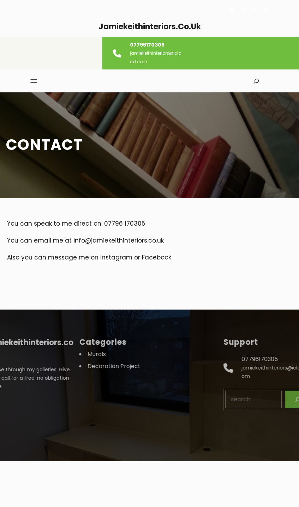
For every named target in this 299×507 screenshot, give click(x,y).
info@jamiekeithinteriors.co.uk (118, 240)
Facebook (156, 257)
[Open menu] (30, 81)
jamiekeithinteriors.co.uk (149, 26)
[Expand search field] (256, 81)
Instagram (116, 257)
